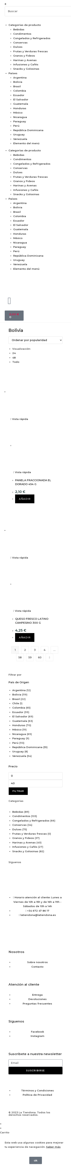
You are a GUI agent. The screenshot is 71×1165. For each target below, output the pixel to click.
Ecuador (18, 95)
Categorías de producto (24, 24)
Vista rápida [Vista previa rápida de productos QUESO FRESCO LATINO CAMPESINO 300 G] (19, 557)
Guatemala (20, 103)
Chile (15, 703)
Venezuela (20, 138)
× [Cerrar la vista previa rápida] (1, 1123)
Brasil (17, 86)
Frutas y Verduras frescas (30, 51)
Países (12, 73)
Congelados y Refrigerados (31, 38)
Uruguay (19, 134)
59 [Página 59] (30, 657)
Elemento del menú (26, 143)
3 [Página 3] (35, 650)
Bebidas (18, 29)
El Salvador (20, 99)
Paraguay (19, 121)
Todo (15, 361)
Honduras (19, 108)
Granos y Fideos (24, 55)
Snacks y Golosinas (26, 68)
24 (14, 353)
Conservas (20, 42)
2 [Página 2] (25, 650)
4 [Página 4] (45, 650)
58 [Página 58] (20, 657)
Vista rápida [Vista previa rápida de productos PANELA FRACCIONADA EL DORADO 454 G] (19, 418)
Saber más (53, 1146)
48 (14, 357)
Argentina (20, 77)
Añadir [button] (25, 498)
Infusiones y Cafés (25, 64)
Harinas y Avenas (25, 60)
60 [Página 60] (40, 657)
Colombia (19, 90)
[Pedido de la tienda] (35, 340)
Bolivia (17, 81)
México (17, 112)
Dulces (17, 46)
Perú (16, 125)
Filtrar (18, 791)
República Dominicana (28, 130)
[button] (35, 4)
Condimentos (22, 33)
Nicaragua (20, 117)
